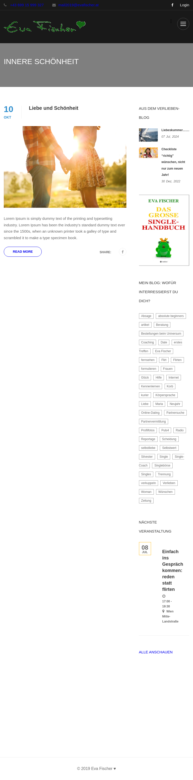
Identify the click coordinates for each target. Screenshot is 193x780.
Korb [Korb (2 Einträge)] (170, 386)
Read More (23, 251)
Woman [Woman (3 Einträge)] (146, 492)
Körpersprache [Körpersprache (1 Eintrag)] (165, 395)
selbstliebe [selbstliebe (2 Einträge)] (148, 448)
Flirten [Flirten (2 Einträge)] (177, 360)
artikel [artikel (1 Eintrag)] (145, 325)
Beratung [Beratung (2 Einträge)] (162, 325)
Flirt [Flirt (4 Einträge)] (163, 360)
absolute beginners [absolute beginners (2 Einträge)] (170, 316)
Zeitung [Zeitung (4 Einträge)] (146, 500)
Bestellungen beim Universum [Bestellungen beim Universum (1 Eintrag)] (161, 333)
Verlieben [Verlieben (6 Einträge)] (169, 483)
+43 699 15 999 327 (26, 5)
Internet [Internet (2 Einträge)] (174, 377)
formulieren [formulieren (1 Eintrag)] (148, 369)
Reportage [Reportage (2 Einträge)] (148, 439)
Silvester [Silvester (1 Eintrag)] (147, 456)
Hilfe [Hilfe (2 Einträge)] (159, 377)
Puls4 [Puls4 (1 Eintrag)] (165, 430)
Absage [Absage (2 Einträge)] (146, 316)
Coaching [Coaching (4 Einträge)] (147, 342)
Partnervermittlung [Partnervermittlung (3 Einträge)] (153, 421)
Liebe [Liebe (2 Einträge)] (145, 404)
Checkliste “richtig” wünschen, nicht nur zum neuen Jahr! (173, 162)
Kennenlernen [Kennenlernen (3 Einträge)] (150, 386)
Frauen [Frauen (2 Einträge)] (168, 369)
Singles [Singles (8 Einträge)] (146, 474)
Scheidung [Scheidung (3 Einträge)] (169, 439)
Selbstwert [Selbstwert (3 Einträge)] (169, 448)
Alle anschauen (156, 652)
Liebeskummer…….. (176, 130)
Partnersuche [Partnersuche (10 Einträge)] (175, 412)
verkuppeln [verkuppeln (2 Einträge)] (148, 483)
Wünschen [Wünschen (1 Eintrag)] (165, 492)
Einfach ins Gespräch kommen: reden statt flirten (172, 570)
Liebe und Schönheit (53, 108)
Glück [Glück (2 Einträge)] (145, 377)
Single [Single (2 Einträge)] (164, 456)
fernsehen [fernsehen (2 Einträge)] (148, 360)
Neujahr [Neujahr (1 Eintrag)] (175, 404)
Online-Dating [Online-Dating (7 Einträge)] (150, 412)
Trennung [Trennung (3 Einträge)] (164, 474)
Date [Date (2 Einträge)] (164, 342)
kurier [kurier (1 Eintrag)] (145, 395)
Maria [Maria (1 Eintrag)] (159, 404)
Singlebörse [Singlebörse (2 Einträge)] (162, 465)
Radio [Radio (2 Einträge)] (179, 430)
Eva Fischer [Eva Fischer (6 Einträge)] (163, 351)
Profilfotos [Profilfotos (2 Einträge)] (148, 430)
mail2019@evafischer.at (78, 5)
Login (184, 5)
